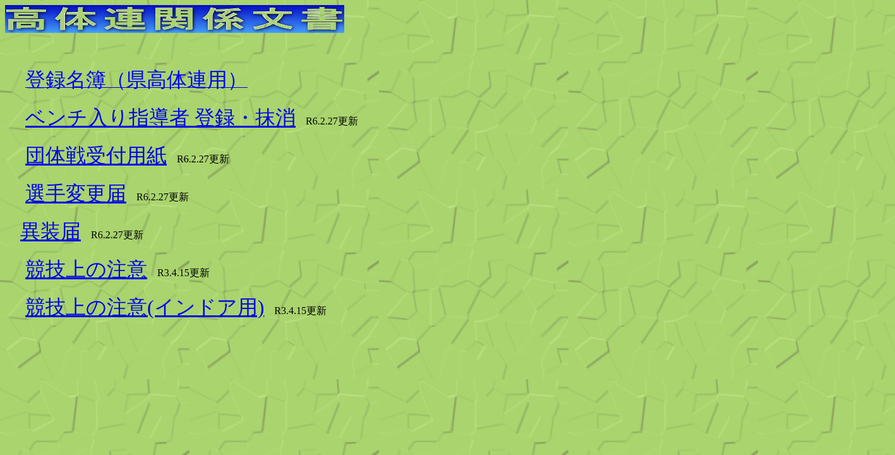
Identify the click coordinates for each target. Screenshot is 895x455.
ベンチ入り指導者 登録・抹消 (160, 117)
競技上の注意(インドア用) (144, 307)
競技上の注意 (86, 269)
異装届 (50, 231)
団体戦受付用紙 (96, 155)
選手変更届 (75, 193)
